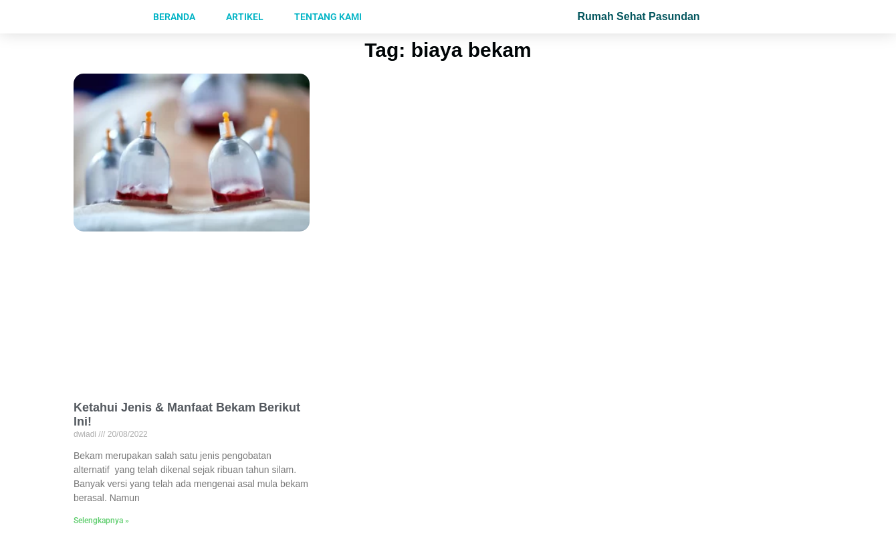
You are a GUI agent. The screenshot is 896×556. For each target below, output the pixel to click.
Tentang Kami (328, 16)
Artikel (244, 16)
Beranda (174, 16)
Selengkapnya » (101, 520)
